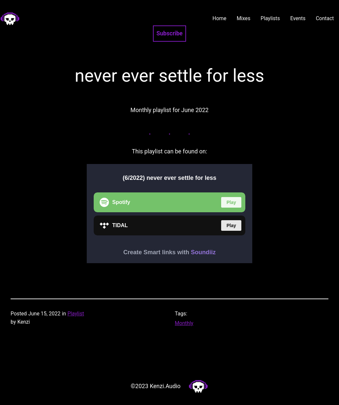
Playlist (76, 314)
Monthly (184, 323)
